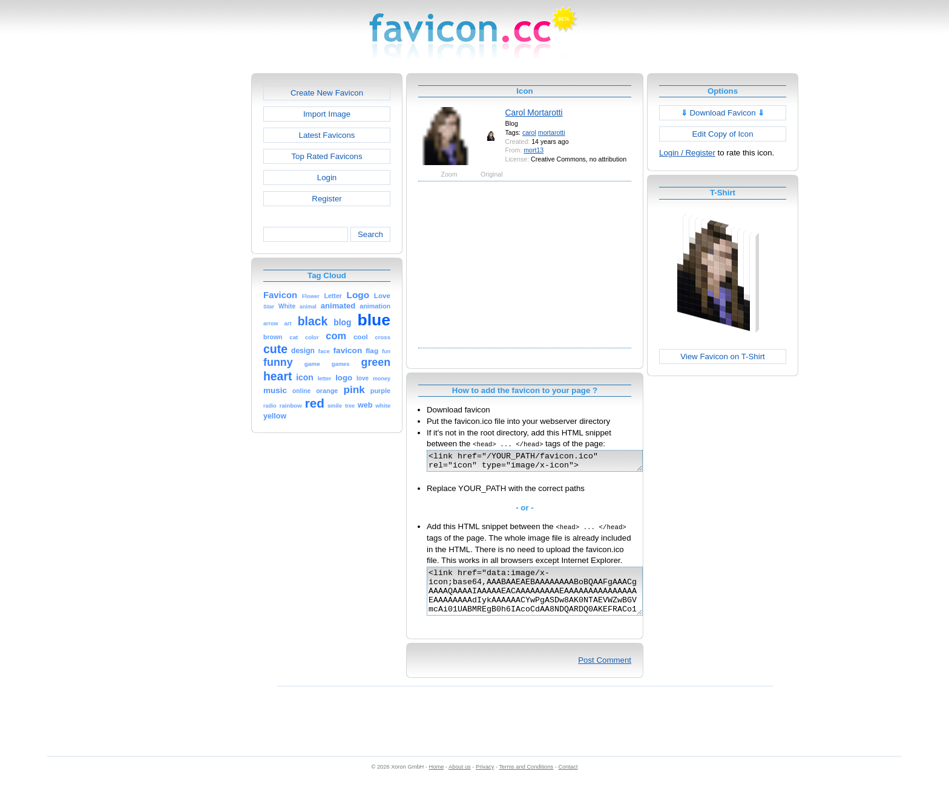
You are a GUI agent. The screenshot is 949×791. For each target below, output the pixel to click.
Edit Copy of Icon (722, 133)
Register (326, 198)
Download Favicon (723, 112)
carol (529, 132)
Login (327, 177)
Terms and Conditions (526, 779)
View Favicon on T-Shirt (722, 356)
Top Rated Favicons (326, 156)
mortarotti (551, 132)
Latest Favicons (327, 135)
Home (436, 779)
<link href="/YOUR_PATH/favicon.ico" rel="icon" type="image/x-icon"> (547, 462)
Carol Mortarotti (534, 112)
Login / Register (687, 152)
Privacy (485, 779)
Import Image (326, 114)
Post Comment (604, 672)
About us (459, 779)
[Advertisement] (199, 254)
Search (370, 234)
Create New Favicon (327, 92)
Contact (568, 779)
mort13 (533, 150)
